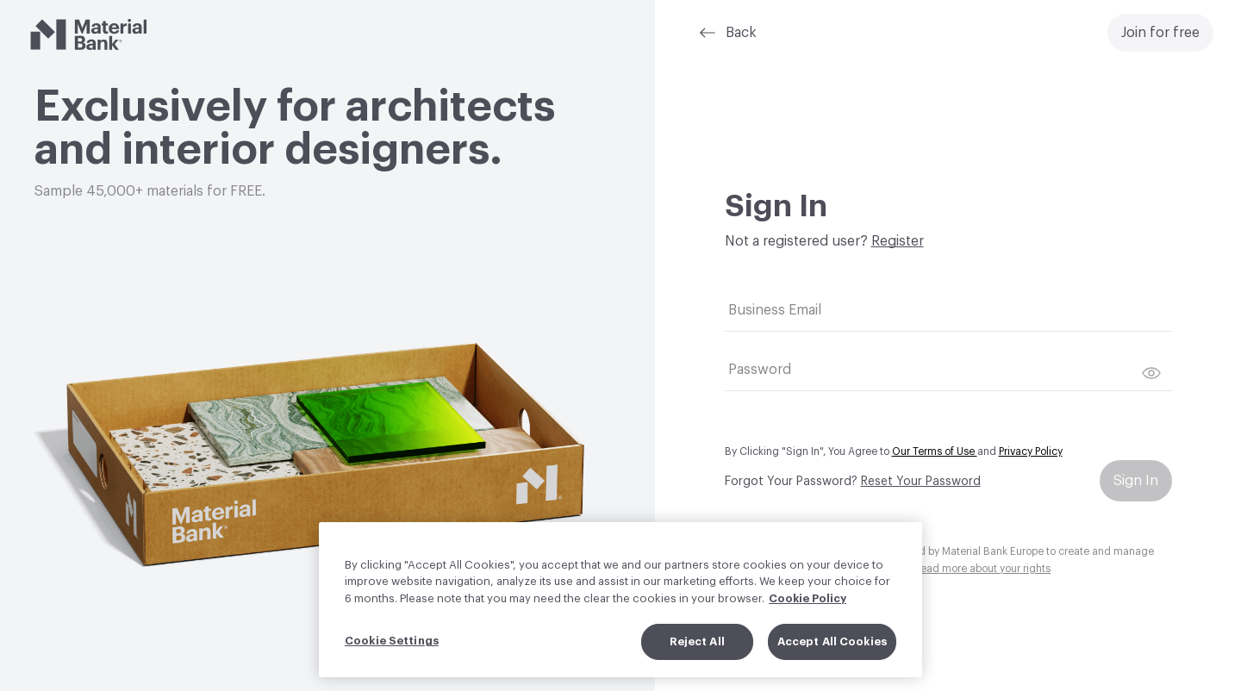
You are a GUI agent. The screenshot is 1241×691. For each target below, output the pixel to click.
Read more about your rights (982, 568)
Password (759, 370)
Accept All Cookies (832, 660)
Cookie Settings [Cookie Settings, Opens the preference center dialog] (392, 659)
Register (897, 241)
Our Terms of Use (934, 451)
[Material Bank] (88, 34)
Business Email (774, 310)
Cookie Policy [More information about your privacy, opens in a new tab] (807, 616)
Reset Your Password (921, 482)
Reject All (697, 660)
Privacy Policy (1031, 451)
